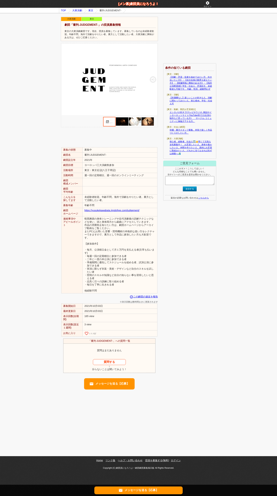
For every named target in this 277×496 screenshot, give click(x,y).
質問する (109, 361)
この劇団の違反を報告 (144, 296)
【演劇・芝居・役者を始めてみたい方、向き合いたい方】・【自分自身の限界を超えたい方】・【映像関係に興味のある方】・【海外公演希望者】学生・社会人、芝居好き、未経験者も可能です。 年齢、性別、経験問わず (191, 83)
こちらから (203, 198)
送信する (189, 189)
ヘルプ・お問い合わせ (130, 460)
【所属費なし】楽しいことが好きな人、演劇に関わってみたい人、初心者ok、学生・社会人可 (191, 100)
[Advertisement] (109, 137)
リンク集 (110, 460)
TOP (63, 10)
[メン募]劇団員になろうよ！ (138, 4)
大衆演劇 (77, 10)
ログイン (207, 4)
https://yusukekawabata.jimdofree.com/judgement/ (111, 210)
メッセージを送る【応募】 (109, 384)
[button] (153, 79)
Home (99, 460)
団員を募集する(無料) (157, 460)
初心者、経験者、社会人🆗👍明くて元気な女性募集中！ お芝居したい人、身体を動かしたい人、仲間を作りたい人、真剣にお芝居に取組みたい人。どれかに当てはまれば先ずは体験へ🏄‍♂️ (191, 147)
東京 (90, 10)
